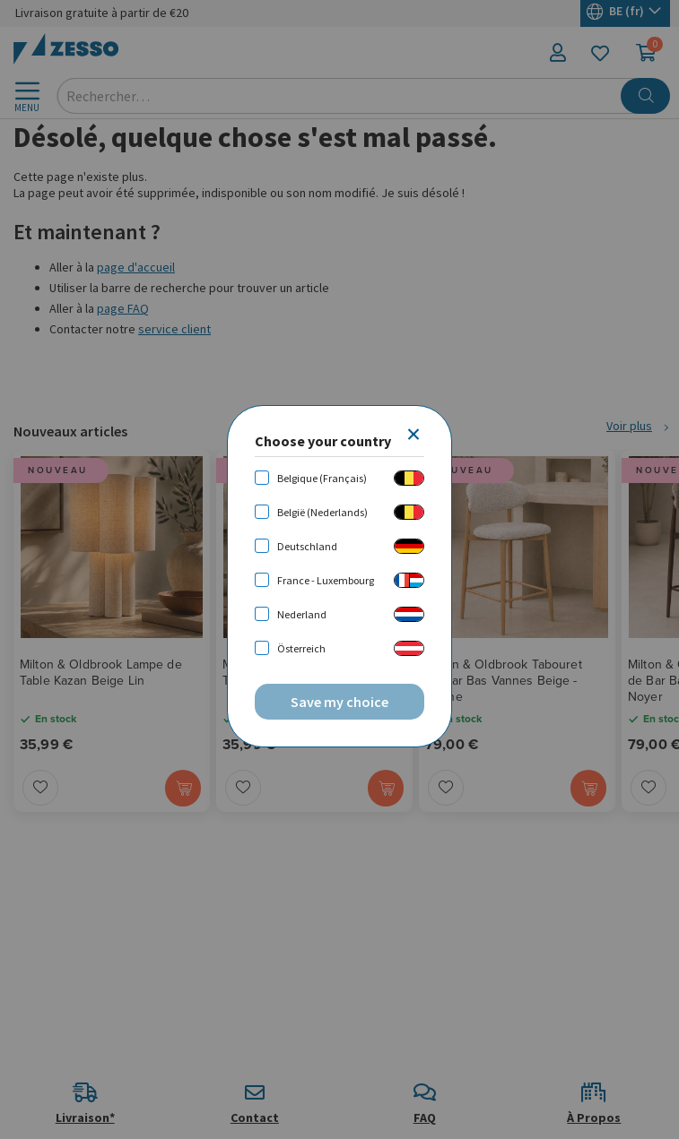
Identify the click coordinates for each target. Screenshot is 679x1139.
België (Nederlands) (322, 512)
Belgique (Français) (322, 478)
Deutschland (307, 546)
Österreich (301, 648)
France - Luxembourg (325, 580)
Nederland (301, 614)
